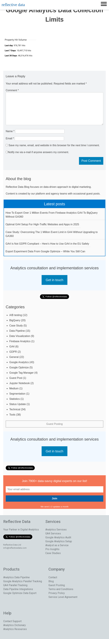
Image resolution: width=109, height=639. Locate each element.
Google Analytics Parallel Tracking (22, 581)
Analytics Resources (15, 629)
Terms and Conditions (60, 589)
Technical (14, 409)
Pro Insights (52, 549)
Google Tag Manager (21, 372)
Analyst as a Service (57, 545)
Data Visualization (19, 336)
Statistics (14, 399)
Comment (12, 90)
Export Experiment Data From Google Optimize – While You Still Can (45, 251)
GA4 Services (53, 533)
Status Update (17, 404)
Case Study (16, 325)
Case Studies (53, 553)
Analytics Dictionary (14, 625)
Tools (12, 414)
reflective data (13, 4)
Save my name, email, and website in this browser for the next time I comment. (54, 145)
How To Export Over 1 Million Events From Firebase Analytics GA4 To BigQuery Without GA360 (52, 214)
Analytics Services (56, 529)
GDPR (13, 351)
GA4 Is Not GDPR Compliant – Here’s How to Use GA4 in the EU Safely (47, 243)
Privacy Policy (56, 593)
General (14, 357)
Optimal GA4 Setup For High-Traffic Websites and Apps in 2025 (42, 224)
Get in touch (54, 280)
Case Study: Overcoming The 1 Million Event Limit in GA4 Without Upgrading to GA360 (52, 234)
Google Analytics (19, 362)
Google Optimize (19, 367)
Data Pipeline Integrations (18, 589)
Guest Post (15, 378)
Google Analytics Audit (58, 537)
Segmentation (17, 393)
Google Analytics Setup (58, 541)
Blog (51, 581)
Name (10, 131)
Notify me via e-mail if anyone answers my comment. (37, 152)
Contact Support (12, 621)
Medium (14, 388)
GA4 (12, 346)
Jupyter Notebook (19, 383)
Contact (52, 577)
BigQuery (14, 320)
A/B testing (15, 315)
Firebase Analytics (20, 341)
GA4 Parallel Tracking (15, 585)
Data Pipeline (17, 330)
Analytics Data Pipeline (16, 577)
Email (10, 138)
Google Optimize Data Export (19, 593)
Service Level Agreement (62, 597)
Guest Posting (54, 424)
